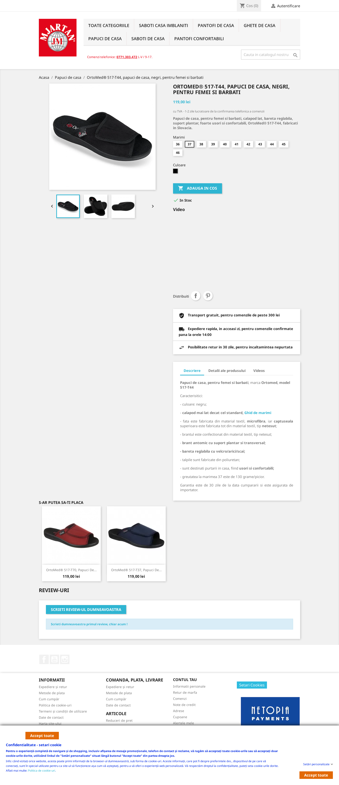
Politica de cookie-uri (41, 770)
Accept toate (42, 735)
